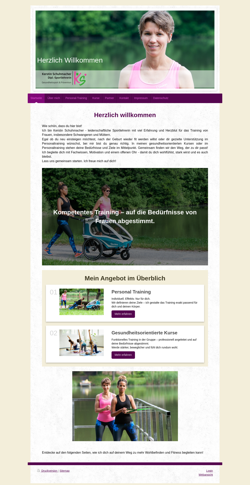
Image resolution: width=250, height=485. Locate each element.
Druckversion (47, 470)
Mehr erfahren (123, 313)
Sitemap (65, 470)
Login (209, 470)
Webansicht (206, 474)
